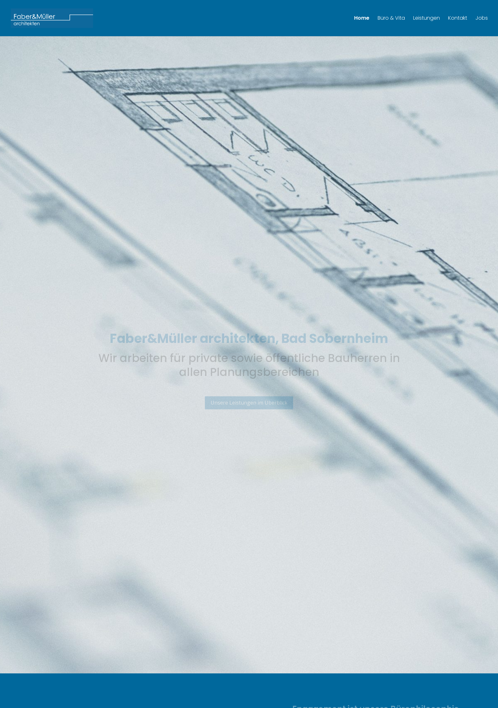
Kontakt (457, 19)
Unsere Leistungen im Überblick (249, 406)
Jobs (481, 19)
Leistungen (426, 19)
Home (361, 19)
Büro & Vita (391, 19)
